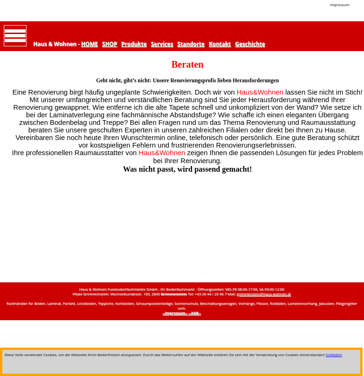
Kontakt (220, 44)
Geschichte (250, 44)
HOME (90, 44)
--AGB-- (195, 313)
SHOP (110, 44)
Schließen (334, 354)
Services (162, 44)
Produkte (134, 44)
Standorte (191, 44)
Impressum (340, 4)
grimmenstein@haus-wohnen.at (264, 294)
